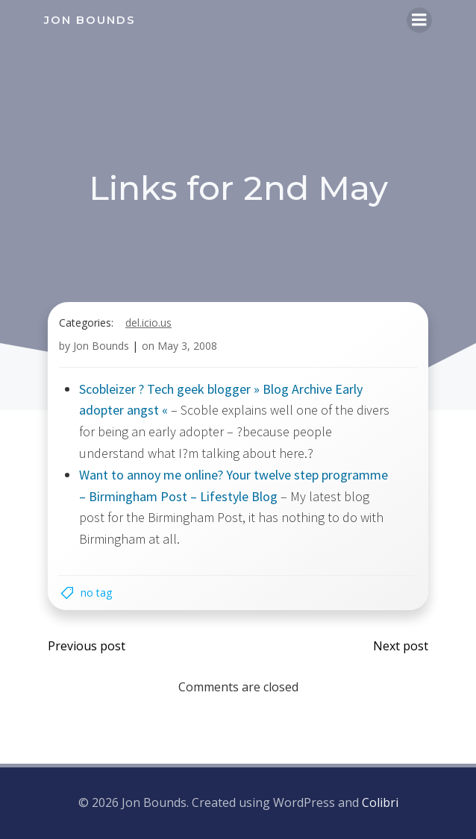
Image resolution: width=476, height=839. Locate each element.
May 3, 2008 (187, 346)
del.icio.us (148, 322)
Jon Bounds (101, 346)
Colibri (380, 802)
